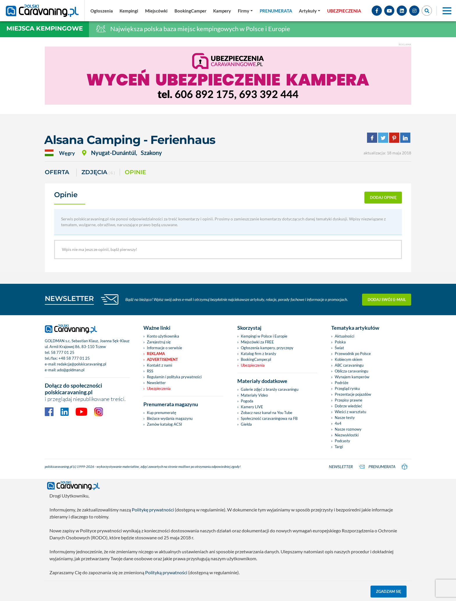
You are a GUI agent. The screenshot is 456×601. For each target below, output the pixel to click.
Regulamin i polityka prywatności (174, 376)
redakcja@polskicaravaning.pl (81, 364)
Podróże (341, 382)
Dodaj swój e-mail (387, 299)
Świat (339, 347)
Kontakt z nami (159, 365)
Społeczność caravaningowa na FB (269, 418)
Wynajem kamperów (352, 376)
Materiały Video (254, 395)
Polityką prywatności (166, 572)
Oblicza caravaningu (351, 371)
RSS (150, 371)
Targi (339, 446)
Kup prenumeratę (161, 412)
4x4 (338, 423)
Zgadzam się (388, 591)
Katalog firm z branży (258, 353)
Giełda (246, 424)
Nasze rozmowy (348, 429)
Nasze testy (345, 417)
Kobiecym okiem (348, 359)
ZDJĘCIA (98, 172)
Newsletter (156, 382)
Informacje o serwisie (164, 347)
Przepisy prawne (348, 400)
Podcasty (342, 440)
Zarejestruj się (159, 342)
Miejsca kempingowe (44, 28)
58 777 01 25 (62, 352)
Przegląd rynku (347, 388)
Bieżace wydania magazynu (170, 418)
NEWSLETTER (69, 298)
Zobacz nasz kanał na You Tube (266, 412)
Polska (340, 342)
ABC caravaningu (349, 365)
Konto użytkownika (163, 336)
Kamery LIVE (252, 406)
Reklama (156, 353)
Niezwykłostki (347, 435)
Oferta (57, 172)
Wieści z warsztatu (350, 411)
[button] (309, 10)
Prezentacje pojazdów (353, 394)
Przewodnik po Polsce (353, 353)
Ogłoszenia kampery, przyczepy (267, 347)
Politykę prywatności (153, 509)
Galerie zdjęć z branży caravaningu (269, 389)
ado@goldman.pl (70, 370)
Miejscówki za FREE (257, 342)
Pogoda (247, 401)
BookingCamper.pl (256, 359)
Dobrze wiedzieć (348, 406)
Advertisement (162, 359)
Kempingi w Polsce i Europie (264, 336)
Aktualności (344, 336)
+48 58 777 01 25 (74, 358)
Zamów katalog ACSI (164, 424)
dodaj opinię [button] (383, 197)
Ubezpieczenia (159, 388)
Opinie (135, 172)
